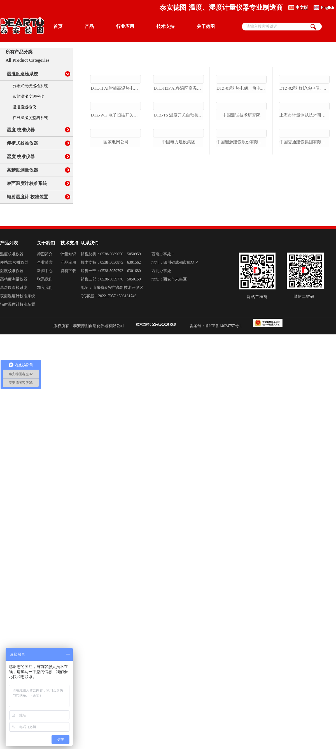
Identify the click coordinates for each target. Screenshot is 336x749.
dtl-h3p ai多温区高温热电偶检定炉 (179, 120)
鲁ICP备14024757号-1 (223, 361)
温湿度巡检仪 (24, 107)
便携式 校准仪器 (14, 298)
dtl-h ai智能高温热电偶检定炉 (116, 120)
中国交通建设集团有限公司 (304, 209)
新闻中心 (45, 306)
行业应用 (125, 26)
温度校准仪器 (12, 289)
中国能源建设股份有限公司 (241, 209)
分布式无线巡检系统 (30, 86)
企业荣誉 (45, 298)
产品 (89, 26)
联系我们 (45, 315)
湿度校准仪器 (12, 306)
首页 (57, 26)
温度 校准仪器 (21, 129)
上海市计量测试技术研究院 (304, 164)
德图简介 (45, 289)
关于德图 (206, 26)
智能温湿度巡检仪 (28, 96)
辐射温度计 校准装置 (27, 196)
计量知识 (68, 289)
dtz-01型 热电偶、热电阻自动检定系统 (241, 120)
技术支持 (165, 26)
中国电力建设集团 (178, 224)
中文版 (301, 7)
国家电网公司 (116, 224)
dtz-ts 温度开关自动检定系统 (179, 179)
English (327, 7)
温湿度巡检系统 (22, 74)
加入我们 (45, 323)
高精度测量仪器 (22, 170)
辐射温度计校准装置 (17, 340)
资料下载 (68, 306)
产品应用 (68, 298)
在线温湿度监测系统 (30, 118)
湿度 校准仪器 (21, 156)
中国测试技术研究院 (241, 164)
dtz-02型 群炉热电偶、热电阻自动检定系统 (304, 120)
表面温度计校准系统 (27, 183)
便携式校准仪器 (22, 143)
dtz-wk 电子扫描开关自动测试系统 (116, 179)
